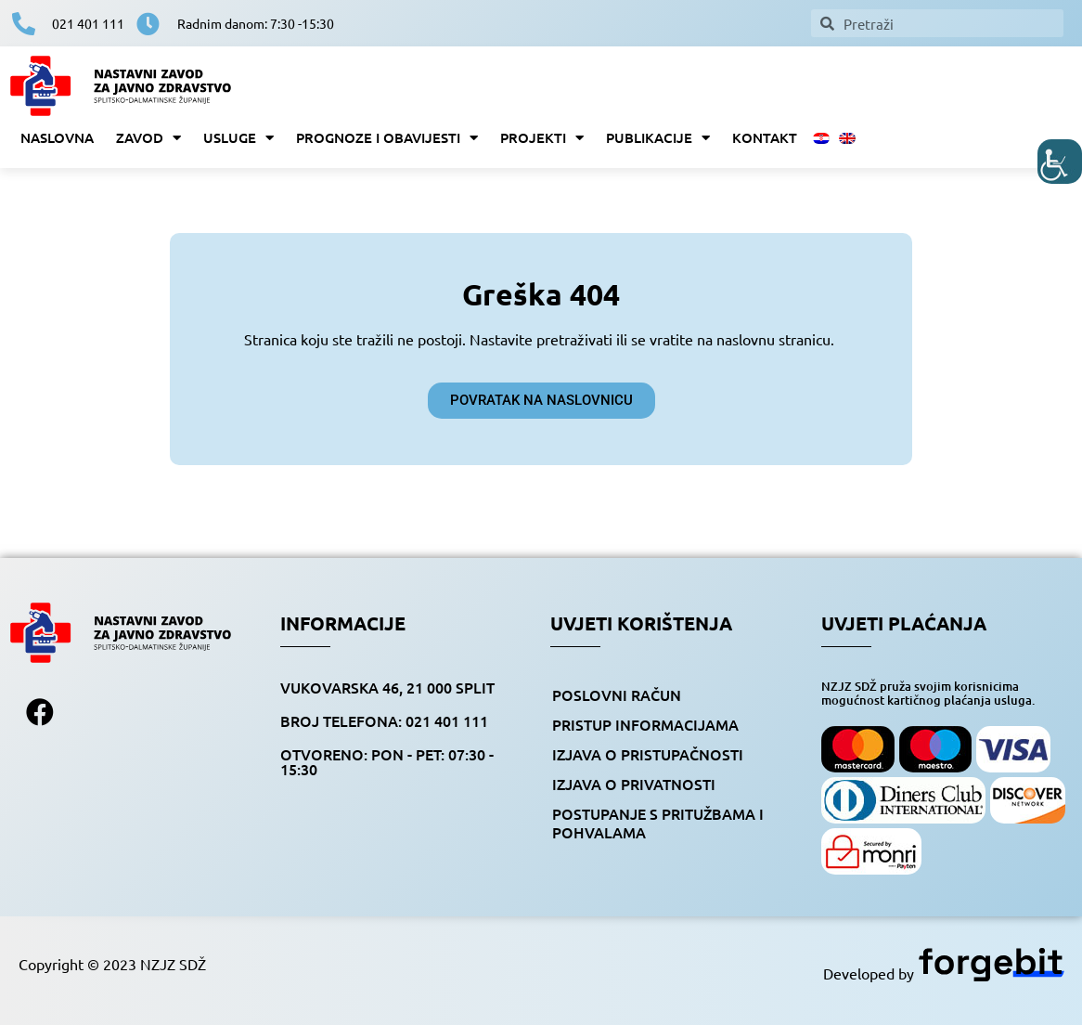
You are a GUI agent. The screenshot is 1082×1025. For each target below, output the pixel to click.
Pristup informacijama (645, 724)
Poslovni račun (616, 694)
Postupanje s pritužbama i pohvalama (658, 822)
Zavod (148, 138)
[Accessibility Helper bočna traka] (1059, 161)
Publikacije (658, 138)
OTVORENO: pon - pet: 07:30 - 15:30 (387, 761)
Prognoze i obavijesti (387, 138)
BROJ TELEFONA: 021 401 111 (384, 720)
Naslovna (57, 137)
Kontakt (764, 137)
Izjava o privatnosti (633, 783)
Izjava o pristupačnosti (647, 754)
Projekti (542, 138)
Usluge (238, 138)
